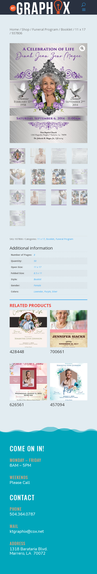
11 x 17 (80, 29)
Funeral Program (45, 29)
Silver (54, 291)
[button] (82, 48)
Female (37, 285)
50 (35, 260)
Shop (25, 29)
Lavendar (38, 291)
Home (14, 29)
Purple (47, 291)
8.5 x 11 (38, 273)
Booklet (66, 29)
